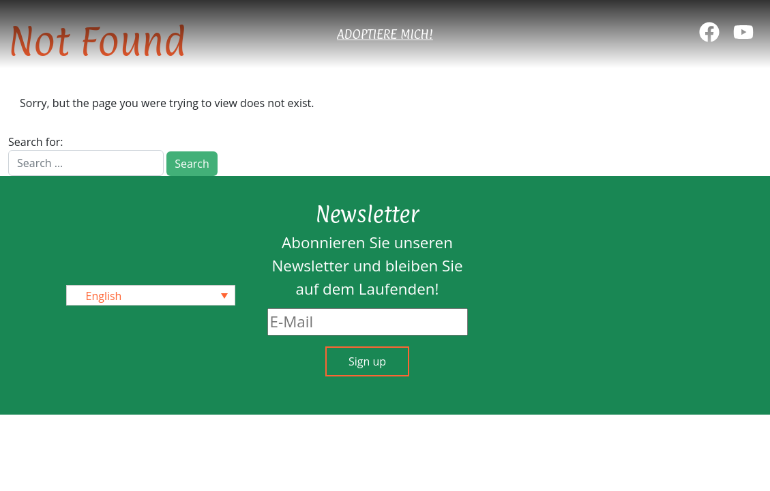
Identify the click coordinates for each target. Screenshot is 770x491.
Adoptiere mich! (385, 34)
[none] (150, 295)
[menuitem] (150, 295)
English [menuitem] (104, 295)
